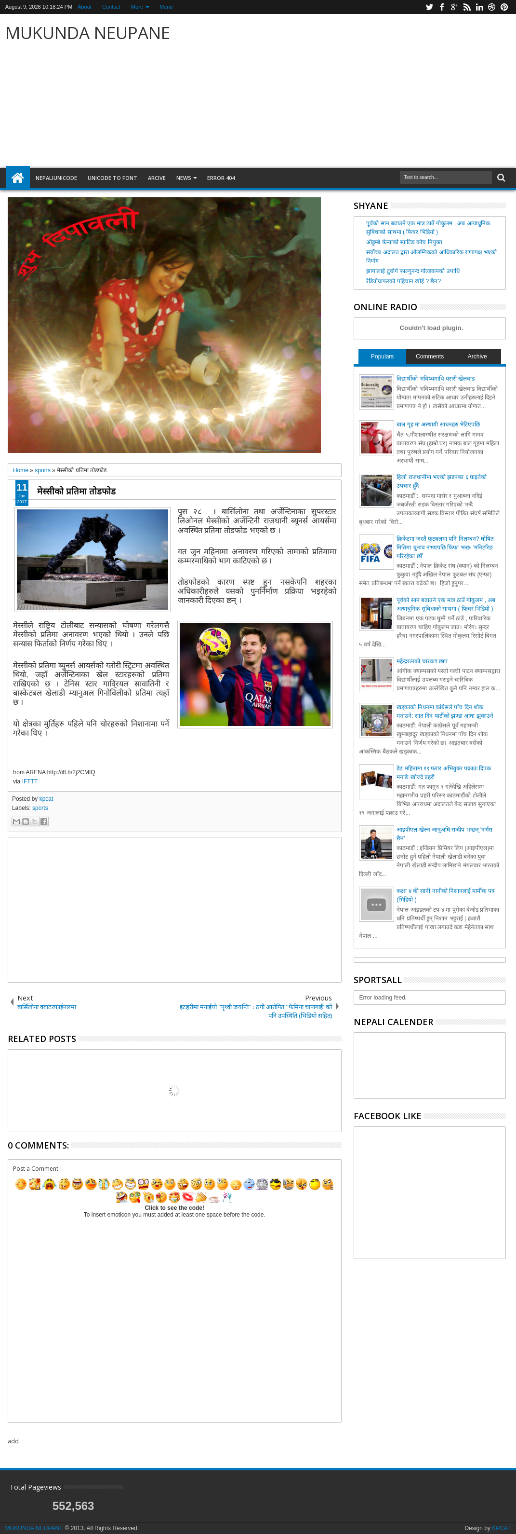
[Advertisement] (371, 91)
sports (40, 808)
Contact (111, 7)
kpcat (46, 798)
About (85, 7)
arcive (157, 177)
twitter (429, 7)
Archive (477, 356)
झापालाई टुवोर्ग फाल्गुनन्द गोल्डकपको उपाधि (412, 271)
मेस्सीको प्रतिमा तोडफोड (76, 491)
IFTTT (30, 781)
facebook (442, 7)
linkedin (479, 7)
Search (500, 178)
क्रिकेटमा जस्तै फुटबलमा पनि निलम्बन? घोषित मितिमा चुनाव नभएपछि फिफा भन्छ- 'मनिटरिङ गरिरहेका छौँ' (445, 547)
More (137, 7)
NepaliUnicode (56, 177)
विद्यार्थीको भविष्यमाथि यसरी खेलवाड (436, 378)
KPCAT (501, 1528)
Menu (166, 7)
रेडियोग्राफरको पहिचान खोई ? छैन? (403, 281)
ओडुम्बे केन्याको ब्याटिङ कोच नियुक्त (404, 242)
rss (467, 7)
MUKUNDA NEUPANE (87, 32)
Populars (382, 356)
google (454, 7)
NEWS (183, 177)
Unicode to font (112, 177)
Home (18, 178)
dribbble (492, 7)
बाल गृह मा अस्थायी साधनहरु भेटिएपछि (438, 424)
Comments (430, 356)
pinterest (504, 7)
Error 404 (221, 177)
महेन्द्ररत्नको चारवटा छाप (422, 661)
